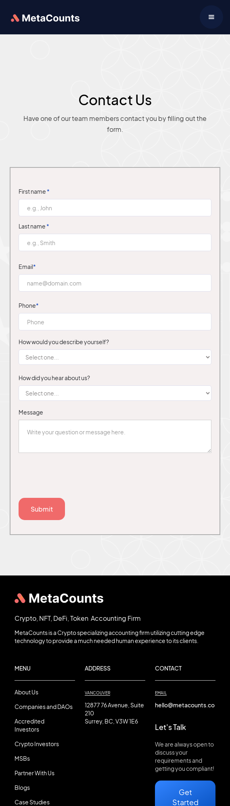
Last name (34, 226)
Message (31, 412)
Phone (29, 305)
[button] (211, 17)
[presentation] (80, 479)
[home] (43, 17)
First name (34, 191)
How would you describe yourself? (64, 341)
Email (27, 266)
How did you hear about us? (54, 377)
